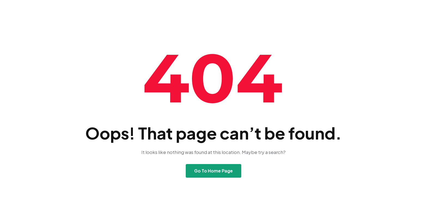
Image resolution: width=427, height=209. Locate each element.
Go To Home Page (213, 171)
